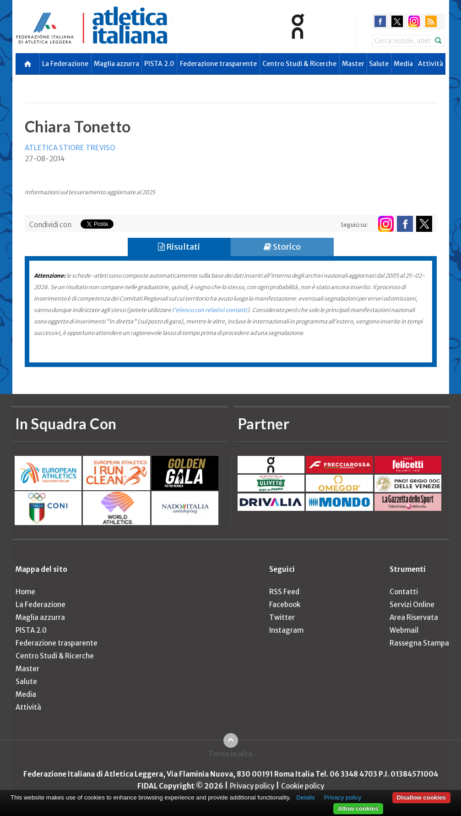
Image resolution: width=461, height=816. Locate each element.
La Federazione (65, 64)
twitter (397, 21)
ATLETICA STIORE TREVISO (70, 147)
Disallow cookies (421, 797)
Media (403, 64)
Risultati (179, 246)
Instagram (286, 630)
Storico (282, 246)
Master (353, 64)
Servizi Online (412, 604)
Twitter (282, 617)
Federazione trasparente (218, 64)
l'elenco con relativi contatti (209, 310)
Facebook (284, 604)
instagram (414, 21)
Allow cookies (358, 808)
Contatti (404, 591)
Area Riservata (414, 617)
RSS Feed (284, 591)
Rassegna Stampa (419, 643)
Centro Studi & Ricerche (299, 64)
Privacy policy (252, 786)
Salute (379, 64)
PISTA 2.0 (159, 64)
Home (25, 591)
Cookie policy (302, 786)
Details (305, 797)
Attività (430, 64)
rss (431, 21)
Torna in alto (230, 754)
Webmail (404, 630)
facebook (380, 21)
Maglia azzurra (116, 64)
